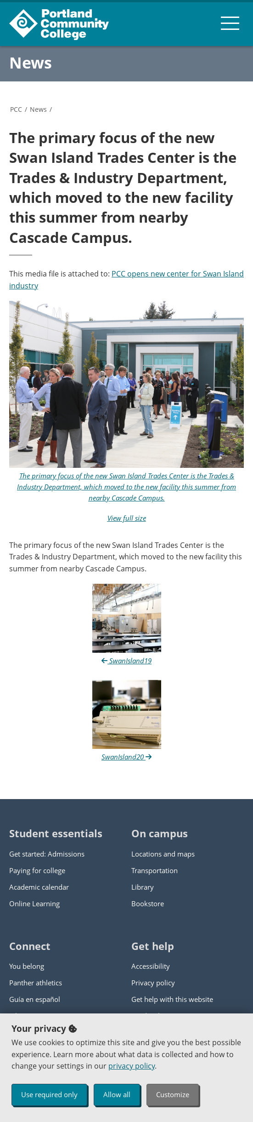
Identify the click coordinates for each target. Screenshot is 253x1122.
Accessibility (150, 966)
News (30, 62)
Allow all (116, 1094)
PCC (16, 109)
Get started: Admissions (46, 853)
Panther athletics (35, 982)
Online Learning (34, 903)
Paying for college (37, 870)
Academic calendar (39, 887)
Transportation (154, 870)
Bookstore (147, 903)
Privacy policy (153, 982)
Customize (172, 1094)
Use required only (49, 1094)
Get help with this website (172, 999)
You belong (26, 966)
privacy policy (131, 1066)
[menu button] (230, 23)
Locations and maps (163, 853)
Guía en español (34, 999)
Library (142, 887)
